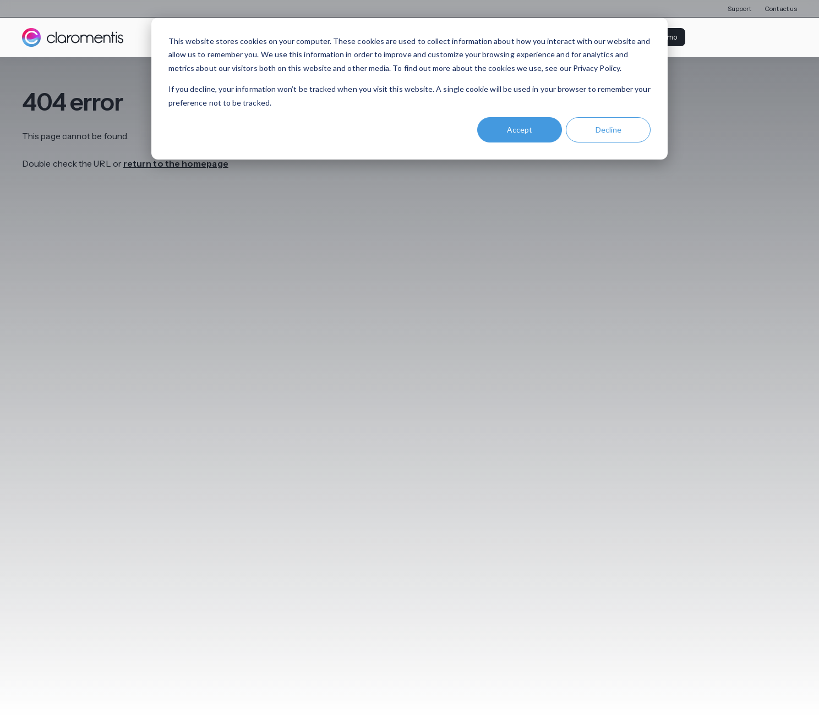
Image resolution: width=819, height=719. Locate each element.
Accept (519, 129)
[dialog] (409, 89)
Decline (608, 129)
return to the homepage (175, 163)
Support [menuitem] (740, 8)
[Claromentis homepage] (72, 37)
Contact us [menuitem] (781, 8)
